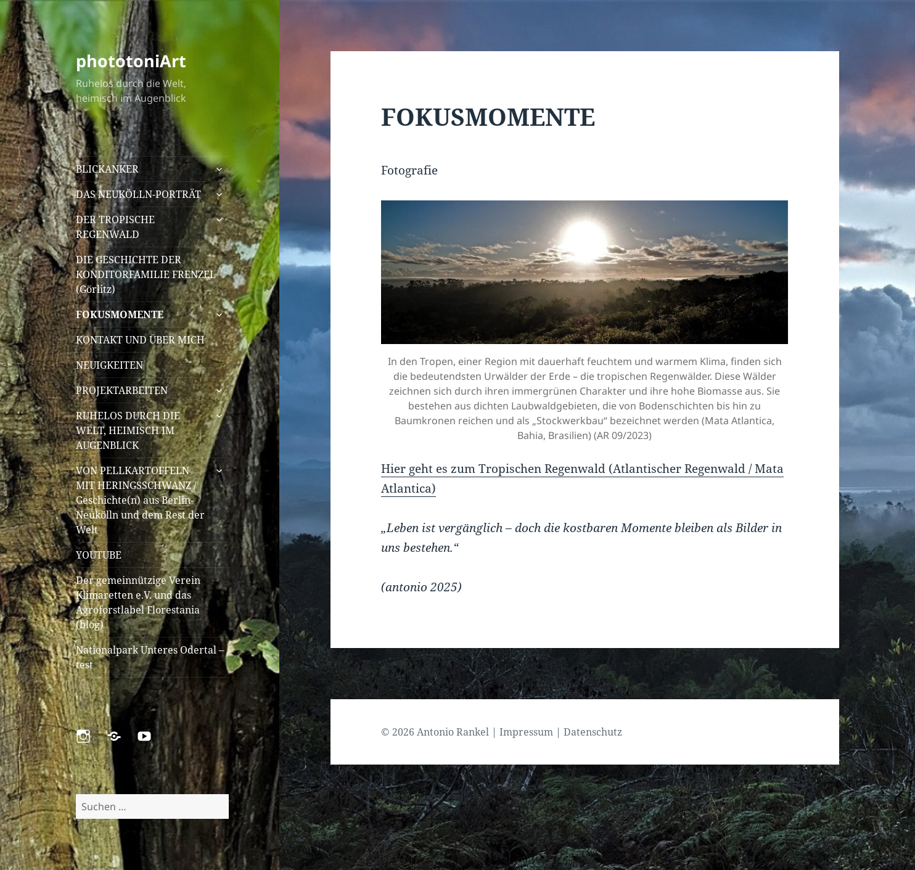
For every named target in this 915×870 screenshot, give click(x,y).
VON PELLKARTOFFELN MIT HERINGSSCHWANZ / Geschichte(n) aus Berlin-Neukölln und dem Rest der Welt (140, 500)
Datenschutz (593, 732)
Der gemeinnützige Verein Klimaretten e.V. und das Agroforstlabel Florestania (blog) (138, 602)
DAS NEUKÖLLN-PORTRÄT (138, 194)
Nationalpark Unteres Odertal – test (150, 657)
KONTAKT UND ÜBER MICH (140, 340)
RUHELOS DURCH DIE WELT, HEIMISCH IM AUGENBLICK (128, 430)
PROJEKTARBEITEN (122, 390)
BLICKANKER (107, 169)
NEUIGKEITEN (109, 365)
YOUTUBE (98, 555)
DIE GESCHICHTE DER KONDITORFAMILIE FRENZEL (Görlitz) (146, 274)
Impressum (526, 732)
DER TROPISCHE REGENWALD (115, 227)
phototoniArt (131, 60)
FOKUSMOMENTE (119, 314)
